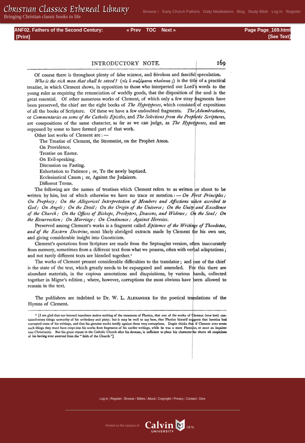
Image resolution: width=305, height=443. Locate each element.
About (151, 398)
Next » (168, 30)
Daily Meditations (218, 11)
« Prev (134, 30)
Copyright (164, 398)
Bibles (141, 398)
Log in (104, 398)
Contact (191, 398)
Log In (277, 11)
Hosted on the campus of (152, 425)
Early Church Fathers (181, 11)
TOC (151, 30)
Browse (151, 11)
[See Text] (279, 36)
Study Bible (258, 11)
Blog (241, 11)
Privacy (179, 398)
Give (202, 398)
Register (293, 11)
